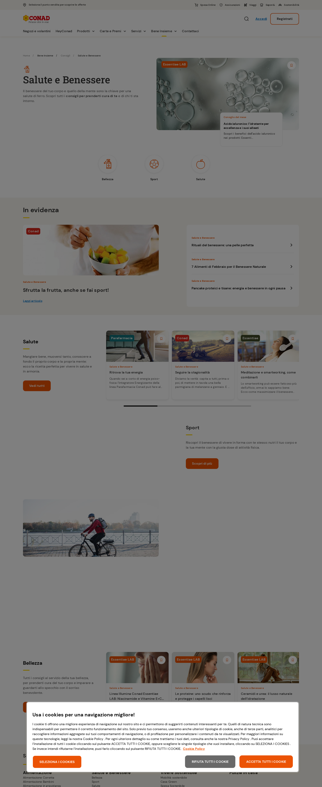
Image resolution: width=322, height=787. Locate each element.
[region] (162, 737)
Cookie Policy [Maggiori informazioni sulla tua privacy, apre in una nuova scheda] (194, 749)
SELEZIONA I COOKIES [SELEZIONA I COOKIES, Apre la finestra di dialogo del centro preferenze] (57, 762)
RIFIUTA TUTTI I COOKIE (210, 762)
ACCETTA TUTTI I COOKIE (266, 762)
